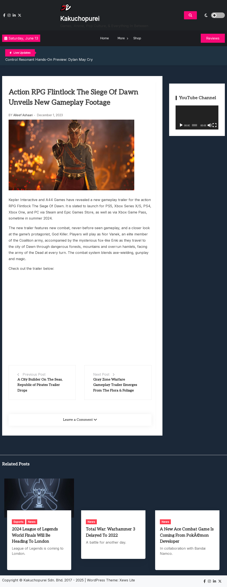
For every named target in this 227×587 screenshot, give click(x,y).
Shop (137, 38)
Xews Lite (127, 580)
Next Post (101, 374)
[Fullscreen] (214, 125)
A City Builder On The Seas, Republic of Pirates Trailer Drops (39, 385)
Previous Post (34, 374)
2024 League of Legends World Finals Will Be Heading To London (35, 535)
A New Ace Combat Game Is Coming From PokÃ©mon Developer (186, 535)
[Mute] (209, 125)
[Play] (181, 125)
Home (104, 38)
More (121, 38)
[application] (197, 117)
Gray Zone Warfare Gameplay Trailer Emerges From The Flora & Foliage (115, 385)
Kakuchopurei (79, 18)
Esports (18, 521)
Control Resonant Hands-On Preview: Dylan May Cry (49, 59)
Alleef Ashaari (23, 115)
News (32, 521)
